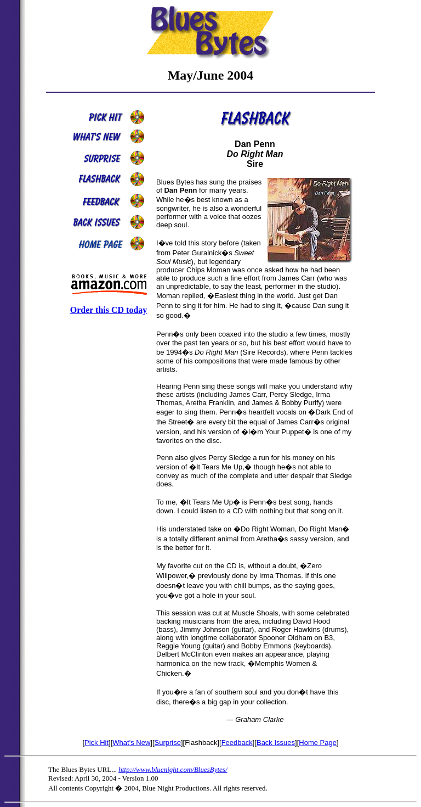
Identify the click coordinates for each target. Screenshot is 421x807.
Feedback (237, 742)
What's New (131, 742)
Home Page (318, 742)
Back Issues (276, 742)
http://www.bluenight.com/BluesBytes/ (172, 769)
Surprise (168, 742)
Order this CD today (108, 310)
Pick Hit (96, 742)
